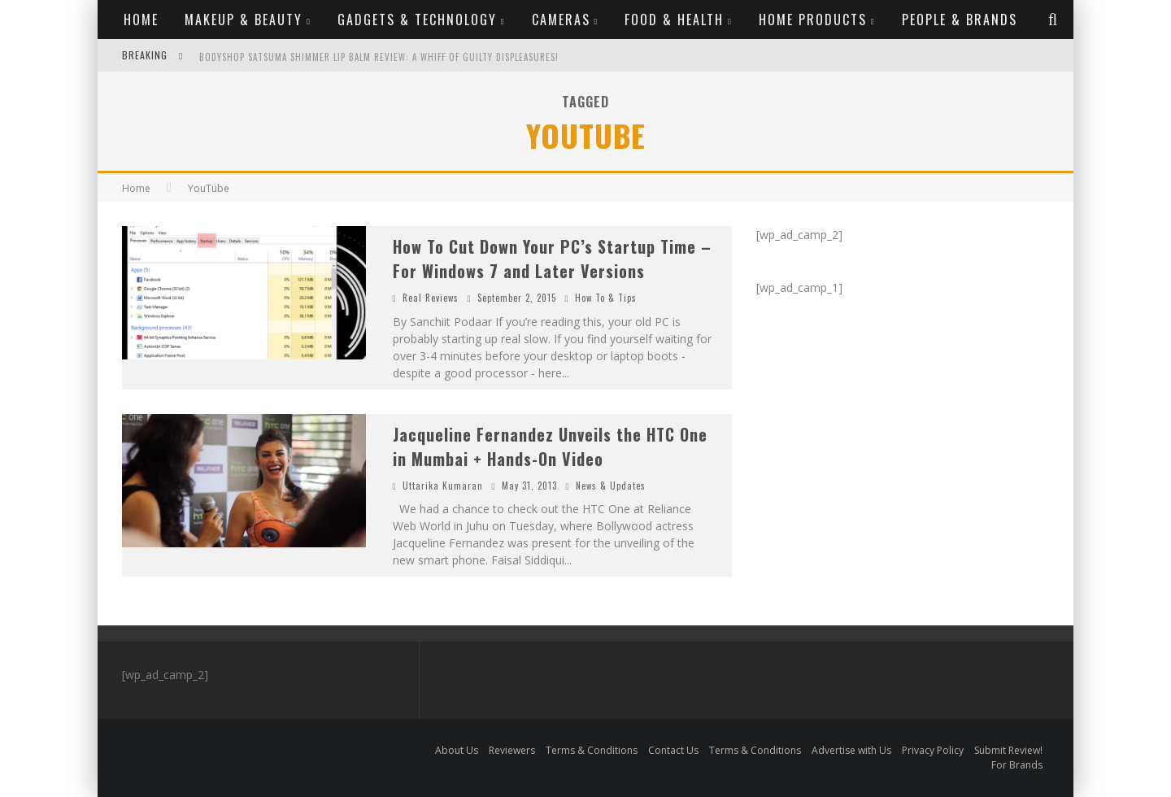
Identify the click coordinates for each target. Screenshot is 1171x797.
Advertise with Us (851, 750)
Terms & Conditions (592, 750)
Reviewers (512, 750)
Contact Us (673, 750)
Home (141, 19)
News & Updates (611, 485)
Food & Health (674, 19)
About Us (456, 750)
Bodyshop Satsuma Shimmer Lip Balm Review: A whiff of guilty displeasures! (379, 56)
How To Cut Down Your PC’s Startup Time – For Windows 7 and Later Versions (552, 258)
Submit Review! (1008, 750)
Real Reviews (431, 297)
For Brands (1017, 765)
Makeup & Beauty (244, 19)
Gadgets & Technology (417, 19)
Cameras (561, 19)
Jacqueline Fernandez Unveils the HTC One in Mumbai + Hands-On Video (550, 446)
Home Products (813, 19)
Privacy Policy (933, 750)
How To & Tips (606, 297)
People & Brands (959, 19)
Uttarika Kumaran (443, 485)
